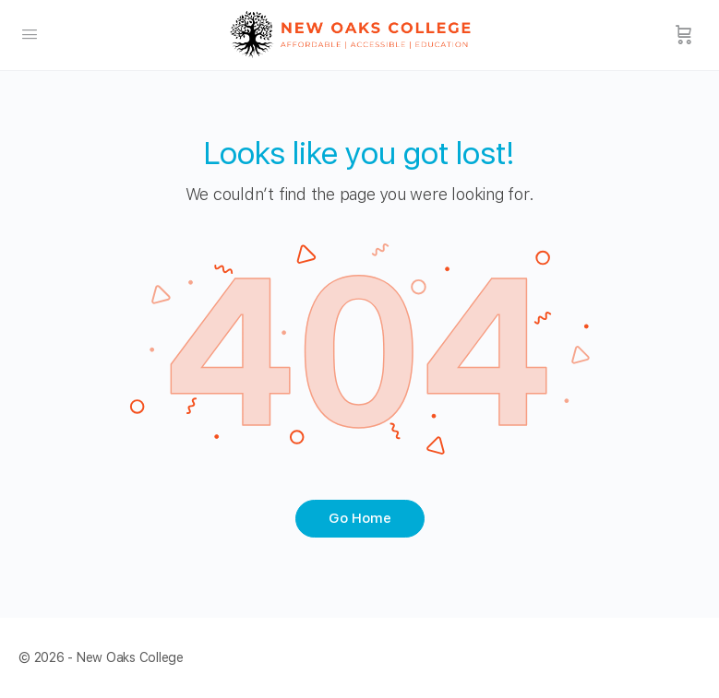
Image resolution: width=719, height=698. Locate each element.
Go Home (360, 518)
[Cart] (684, 35)
